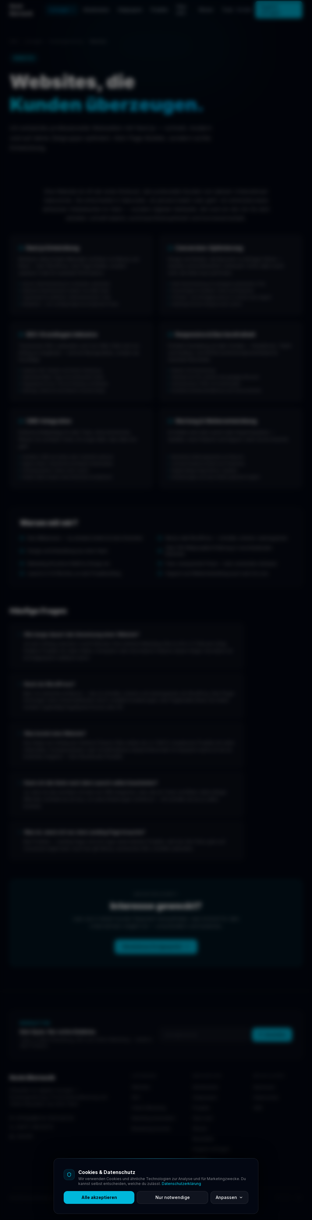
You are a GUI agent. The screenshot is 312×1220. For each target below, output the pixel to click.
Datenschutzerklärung (181, 1183)
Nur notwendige (172, 1197)
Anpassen (229, 1197)
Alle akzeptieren (99, 1197)
